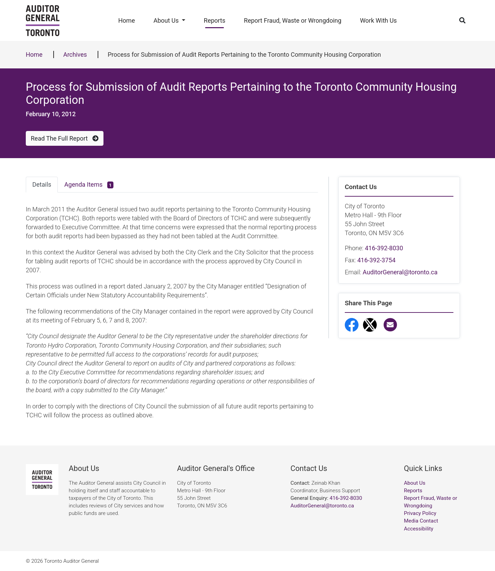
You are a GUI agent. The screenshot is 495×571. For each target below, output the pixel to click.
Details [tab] (41, 184)
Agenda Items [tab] (88, 185)
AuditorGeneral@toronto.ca (400, 272)
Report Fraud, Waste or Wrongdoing (293, 20)
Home (126, 20)
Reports (215, 20)
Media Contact (421, 521)
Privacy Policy (420, 513)
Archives (75, 54)
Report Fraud (373, 412)
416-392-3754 (376, 260)
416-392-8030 (384, 248)
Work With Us (378, 20)
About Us (165, 20)
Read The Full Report (65, 138)
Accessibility (418, 529)
